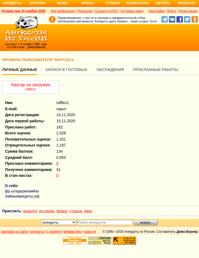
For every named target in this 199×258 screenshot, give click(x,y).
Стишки (112, 3)
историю (46, 211)
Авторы (163, 3)
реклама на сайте (14, 232)
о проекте (54, 232)
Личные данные (19, 69)
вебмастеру (72, 232)
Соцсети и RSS (106, 11)
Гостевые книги (131, 11)
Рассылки (85, 11)
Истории (37, 3)
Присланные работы (155, 69)
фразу (61, 211)
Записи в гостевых (66, 69)
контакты (37, 232)
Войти (171, 11)
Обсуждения (110, 69)
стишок (75, 211)
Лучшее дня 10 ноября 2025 (23, 11)
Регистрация (188, 11)
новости (90, 232)
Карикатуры (137, 3)
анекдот (30, 211)
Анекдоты (12, 3)
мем (88, 211)
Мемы (62, 3)
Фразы (87, 3)
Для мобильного (63, 11)
